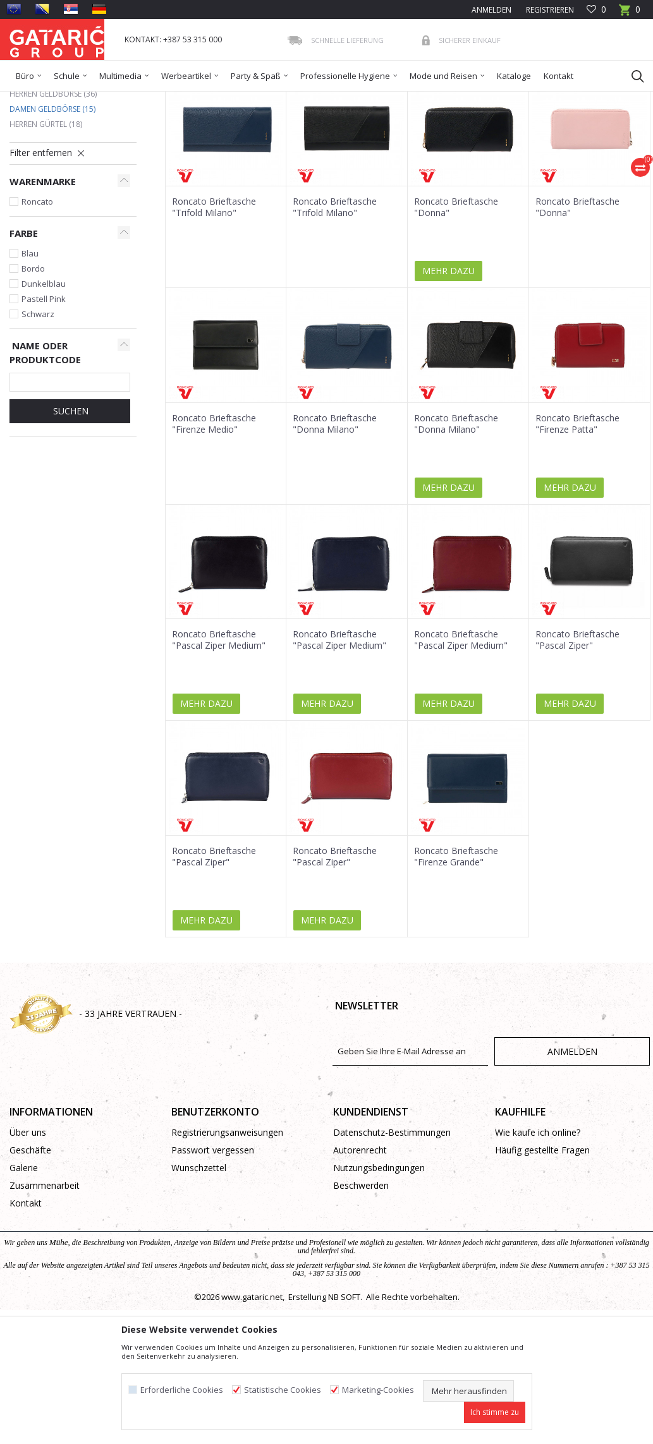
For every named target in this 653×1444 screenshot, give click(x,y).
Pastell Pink (43, 390)
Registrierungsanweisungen (227, 1224)
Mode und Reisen (142, 99)
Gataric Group (35, 99)
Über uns (27, 1224)
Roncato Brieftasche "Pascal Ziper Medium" (218, 731)
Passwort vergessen (212, 1242)
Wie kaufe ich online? (537, 1224)
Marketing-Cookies (378, 1390)
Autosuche (242, 144)
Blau (30, 345)
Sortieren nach (312, 144)
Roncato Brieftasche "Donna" (456, 298)
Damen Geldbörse (52, 200)
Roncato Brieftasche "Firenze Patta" (577, 515)
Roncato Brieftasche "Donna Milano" (335, 515)
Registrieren (549, 9)
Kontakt (25, 1295)
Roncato (37, 293)
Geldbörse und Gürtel (221, 99)
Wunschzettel (198, 1259)
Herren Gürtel (45, 215)
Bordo (33, 360)
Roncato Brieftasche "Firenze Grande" (456, 948)
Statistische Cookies (282, 1390)
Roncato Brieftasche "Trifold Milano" (214, 298)
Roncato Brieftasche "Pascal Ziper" (577, 731)
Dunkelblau (43, 375)
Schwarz (37, 405)
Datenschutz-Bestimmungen (392, 1224)
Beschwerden (361, 1277)
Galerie (23, 1259)
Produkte (86, 99)
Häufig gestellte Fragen (542, 1242)
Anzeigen (462, 144)
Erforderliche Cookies (181, 1390)
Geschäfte (30, 1242)
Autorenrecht (360, 1242)
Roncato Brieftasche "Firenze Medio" (214, 515)
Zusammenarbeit (44, 1277)
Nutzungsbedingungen (379, 1259)
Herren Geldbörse (53, 185)
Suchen (69, 502)
